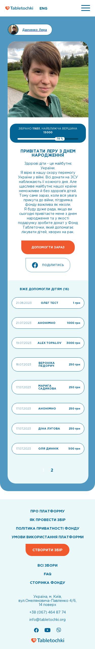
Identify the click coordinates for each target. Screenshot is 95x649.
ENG (43, 8)
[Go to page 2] (52, 470)
